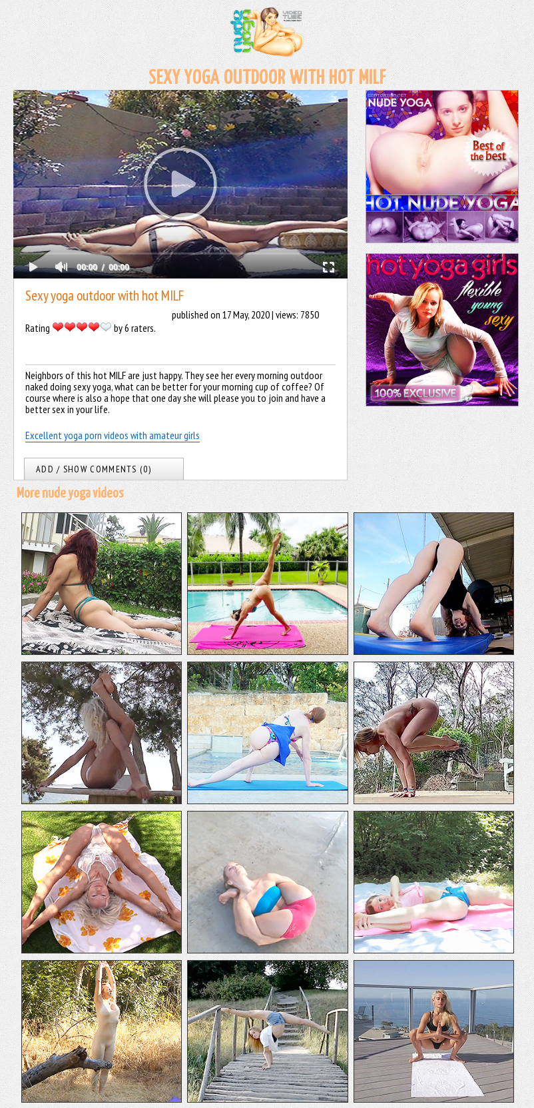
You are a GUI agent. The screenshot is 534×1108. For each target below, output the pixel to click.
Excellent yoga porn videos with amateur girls (112, 435)
